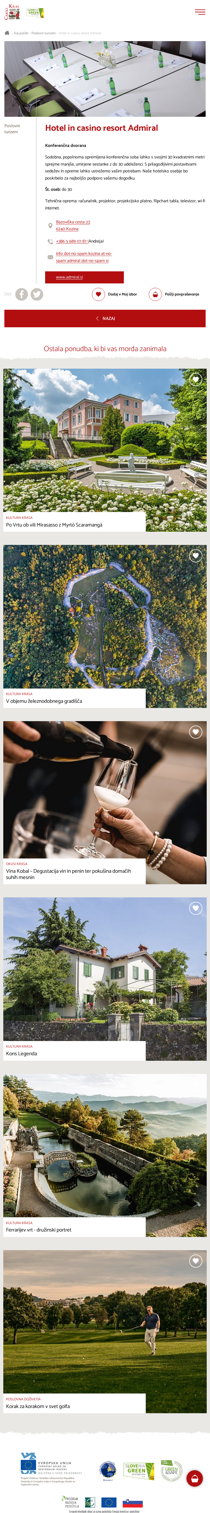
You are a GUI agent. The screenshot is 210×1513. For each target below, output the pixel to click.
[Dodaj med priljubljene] (114, 294)
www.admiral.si (69, 277)
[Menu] (200, 12)
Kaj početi (21, 33)
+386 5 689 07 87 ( (72, 241)
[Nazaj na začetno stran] (12, 12)
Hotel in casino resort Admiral (80, 33)
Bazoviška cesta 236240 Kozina (73, 225)
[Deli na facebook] (21, 294)
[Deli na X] (36, 294)
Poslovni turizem (43, 33)
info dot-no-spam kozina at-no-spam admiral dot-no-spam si (84, 257)
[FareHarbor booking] (195, 1479)
